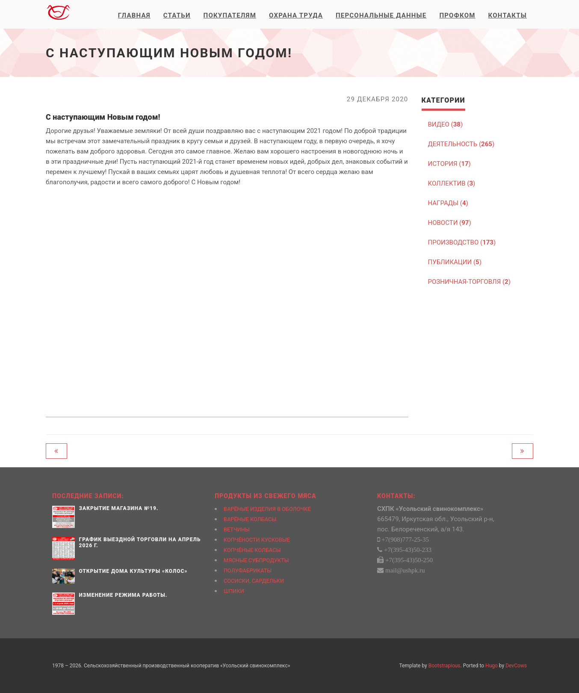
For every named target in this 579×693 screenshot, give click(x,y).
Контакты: (396, 495)
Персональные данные (381, 15)
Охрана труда (296, 15)
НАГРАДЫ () (448, 203)
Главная (134, 15)
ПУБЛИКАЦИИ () (455, 262)
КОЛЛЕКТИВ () (452, 183)
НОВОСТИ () (449, 223)
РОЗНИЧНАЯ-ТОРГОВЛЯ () (469, 282)
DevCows (516, 666)
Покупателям (230, 15)
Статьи (177, 15)
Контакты (507, 15)
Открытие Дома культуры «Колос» (133, 571)
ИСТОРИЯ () (449, 164)
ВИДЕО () (445, 124)
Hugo (491, 666)
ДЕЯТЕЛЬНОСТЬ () (461, 144)
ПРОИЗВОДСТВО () (462, 242)
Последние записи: (88, 495)
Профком (457, 15)
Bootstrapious (444, 666)
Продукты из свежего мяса (265, 495)
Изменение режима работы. (123, 595)
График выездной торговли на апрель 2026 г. (140, 542)
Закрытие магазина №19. (119, 508)
